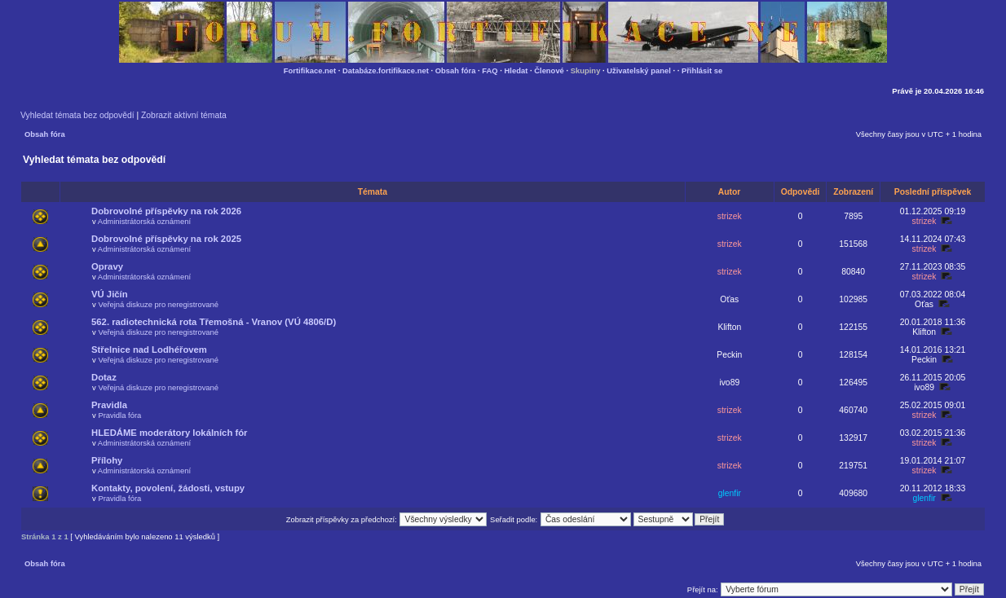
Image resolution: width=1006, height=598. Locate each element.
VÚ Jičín (109, 294)
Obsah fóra (455, 70)
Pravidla (109, 405)
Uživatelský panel (639, 70)
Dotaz (104, 377)
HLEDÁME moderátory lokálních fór (169, 433)
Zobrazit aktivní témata (184, 115)
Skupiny (586, 70)
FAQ (489, 70)
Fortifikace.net (310, 70)
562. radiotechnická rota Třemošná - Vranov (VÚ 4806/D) (213, 322)
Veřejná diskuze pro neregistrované (158, 304)
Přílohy (106, 460)
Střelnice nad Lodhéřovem (149, 349)
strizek (729, 216)
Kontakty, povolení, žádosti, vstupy (168, 488)
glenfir (729, 493)
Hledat (516, 70)
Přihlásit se (702, 70)
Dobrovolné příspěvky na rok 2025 (166, 239)
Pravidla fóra (119, 415)
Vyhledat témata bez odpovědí (77, 115)
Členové (549, 70)
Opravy (107, 266)
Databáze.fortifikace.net (385, 70)
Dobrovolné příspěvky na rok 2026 (166, 211)
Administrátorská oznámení (144, 221)
